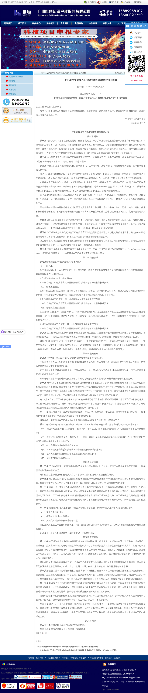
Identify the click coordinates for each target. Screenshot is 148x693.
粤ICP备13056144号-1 (111, 690)
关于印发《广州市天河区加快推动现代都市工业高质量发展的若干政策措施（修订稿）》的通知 (79, 650)
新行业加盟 (22, 673)
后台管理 (117, 658)
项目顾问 (136, 37)
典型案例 (79, 23)
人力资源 (121, 23)
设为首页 (114, 2)
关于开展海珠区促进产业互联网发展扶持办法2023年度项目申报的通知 (70, 647)
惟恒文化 (107, 23)
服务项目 (50, 23)
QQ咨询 (135, 32)
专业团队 (65, 23)
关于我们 (48, 658)
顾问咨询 (136, 52)
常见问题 (12, 90)
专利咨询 (136, 47)
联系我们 (138, 2)
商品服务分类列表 (15, 77)
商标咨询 (136, 42)
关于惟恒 (22, 23)
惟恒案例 (12, 85)
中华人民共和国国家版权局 (37, 673)
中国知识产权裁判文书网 (59, 673)
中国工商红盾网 (75, 673)
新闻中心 (36, 23)
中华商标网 (9, 679)
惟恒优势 (12, 81)
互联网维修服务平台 (9, 673)
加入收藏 (126, 2)
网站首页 (8, 23)
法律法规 (93, 23)
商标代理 (39, 658)
